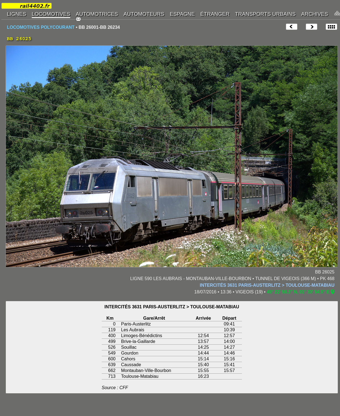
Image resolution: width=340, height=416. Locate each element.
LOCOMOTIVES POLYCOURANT (41, 27)
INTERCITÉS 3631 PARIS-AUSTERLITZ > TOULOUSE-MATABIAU (267, 285)
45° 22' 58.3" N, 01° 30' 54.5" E (298, 292)
